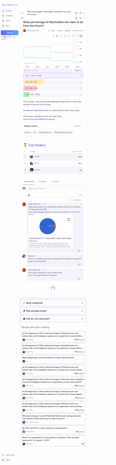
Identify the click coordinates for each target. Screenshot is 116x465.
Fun (34, 132)
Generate (77, 126)
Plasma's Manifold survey (63, 132)
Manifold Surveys (45, 132)
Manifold (27, 132)
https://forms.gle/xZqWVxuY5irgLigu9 (39, 119)
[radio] (61, 36)
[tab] (29, 181)
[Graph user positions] (57, 36)
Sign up (9, 33)
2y (44, 204)
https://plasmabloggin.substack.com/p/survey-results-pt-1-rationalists (54, 212)
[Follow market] (76, 18)
